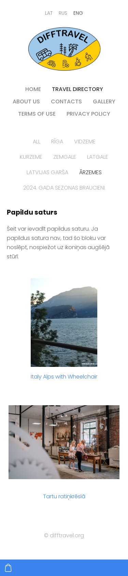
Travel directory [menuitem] (77, 89)
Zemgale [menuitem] (64, 157)
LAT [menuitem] (49, 13)
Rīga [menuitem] (57, 141)
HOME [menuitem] (33, 89)
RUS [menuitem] (63, 13)
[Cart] (8, 568)
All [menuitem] (36, 141)
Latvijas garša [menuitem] (47, 172)
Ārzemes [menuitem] (90, 172)
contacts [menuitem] (66, 101)
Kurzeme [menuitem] (31, 157)
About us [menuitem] (26, 101)
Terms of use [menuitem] (37, 114)
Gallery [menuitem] (104, 101)
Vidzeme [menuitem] (85, 141)
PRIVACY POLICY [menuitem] (88, 114)
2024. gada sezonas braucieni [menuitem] (64, 188)
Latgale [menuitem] (97, 157)
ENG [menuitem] (78, 13)
